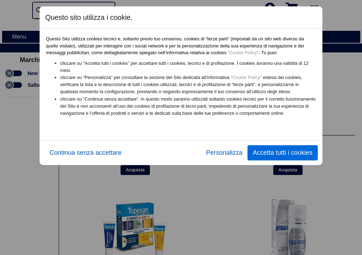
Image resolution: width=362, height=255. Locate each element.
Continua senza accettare (85, 152)
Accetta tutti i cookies (283, 152)
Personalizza (224, 152)
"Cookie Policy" (243, 52)
